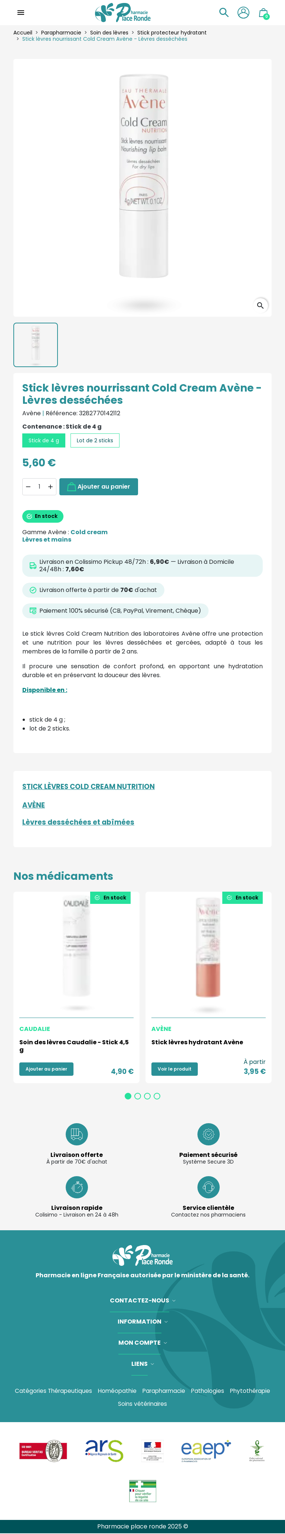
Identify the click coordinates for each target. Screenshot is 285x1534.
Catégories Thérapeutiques (49, 1391)
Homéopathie (115, 1391)
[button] (221, 12)
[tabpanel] (76, 987)
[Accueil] (122, 12)
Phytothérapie (254, 1391)
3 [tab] (147, 1096)
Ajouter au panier (98, 486)
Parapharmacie (164, 1391)
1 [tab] (128, 1096)
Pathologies (210, 1391)
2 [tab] (137, 1096)
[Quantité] (39, 487)
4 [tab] (157, 1096)
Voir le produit (174, 1069)
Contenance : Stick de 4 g (62, 426)
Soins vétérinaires (142, 1404)
